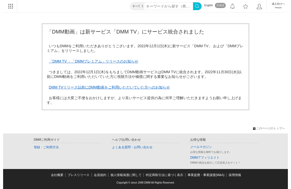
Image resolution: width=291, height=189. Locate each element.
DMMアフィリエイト (205, 157)
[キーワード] (168, 6)
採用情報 (235, 175)
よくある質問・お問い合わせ (132, 147)
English (208, 5)
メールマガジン (201, 147)
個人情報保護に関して (126, 175)
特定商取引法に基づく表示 (164, 175)
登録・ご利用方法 (46, 147)
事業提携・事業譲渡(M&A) (206, 175)
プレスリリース (78, 175)
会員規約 (100, 175)
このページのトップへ (269, 128)
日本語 (220, 5)
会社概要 (57, 175)
